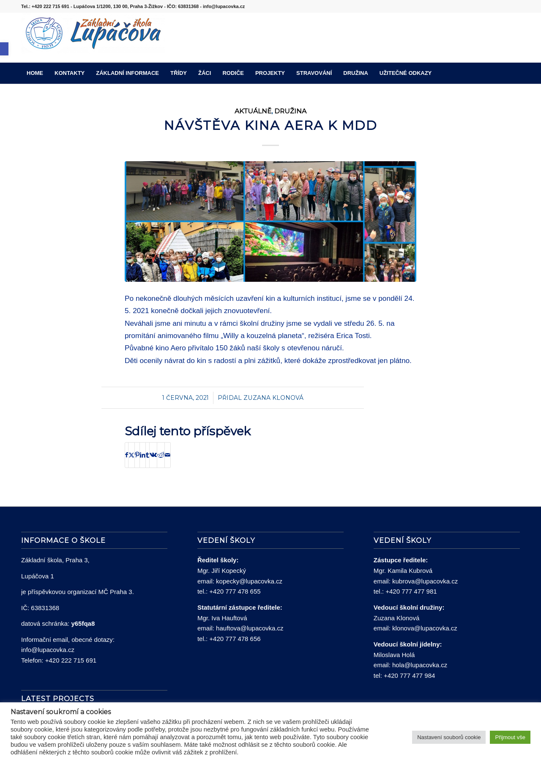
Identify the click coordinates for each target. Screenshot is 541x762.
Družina (290, 111)
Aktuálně (253, 111)
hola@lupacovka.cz (419, 664)
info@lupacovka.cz (47, 649)
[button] (4, 48)
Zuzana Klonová (273, 398)
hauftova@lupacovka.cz (250, 628)
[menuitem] (35, 73)
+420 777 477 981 (411, 591)
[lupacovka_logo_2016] (93, 38)
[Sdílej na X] (131, 455)
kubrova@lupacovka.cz (425, 581)
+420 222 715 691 (70, 660)
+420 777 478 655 (234, 591)
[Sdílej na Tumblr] (147, 455)
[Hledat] (514, 73)
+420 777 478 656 (234, 638)
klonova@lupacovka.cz (424, 628)
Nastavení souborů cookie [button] (449, 737)
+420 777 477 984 (409, 675)
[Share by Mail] (167, 455)
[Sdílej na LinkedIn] (142, 455)
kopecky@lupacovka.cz (249, 581)
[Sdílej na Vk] (153, 455)
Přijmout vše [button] (510, 737)
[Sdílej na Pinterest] (137, 455)
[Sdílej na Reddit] (160, 455)
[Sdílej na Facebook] (126, 455)
